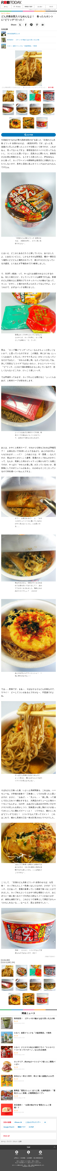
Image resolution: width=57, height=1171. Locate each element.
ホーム (6, 6)
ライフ (51, 6)
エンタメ (39, 6)
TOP (28, 1147)
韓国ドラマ (21, 1127)
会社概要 (29, 1158)
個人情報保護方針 (38, 1158)
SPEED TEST (28, 6)
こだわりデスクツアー (33, 1122)
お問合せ (16, 1158)
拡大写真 (30, 134)
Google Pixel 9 (9, 1127)
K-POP (31, 1127)
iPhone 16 (18, 1122)
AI (45, 1122)
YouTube (40, 1154)
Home (16, 1154)
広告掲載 (22, 1158)
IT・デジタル (17, 6)
